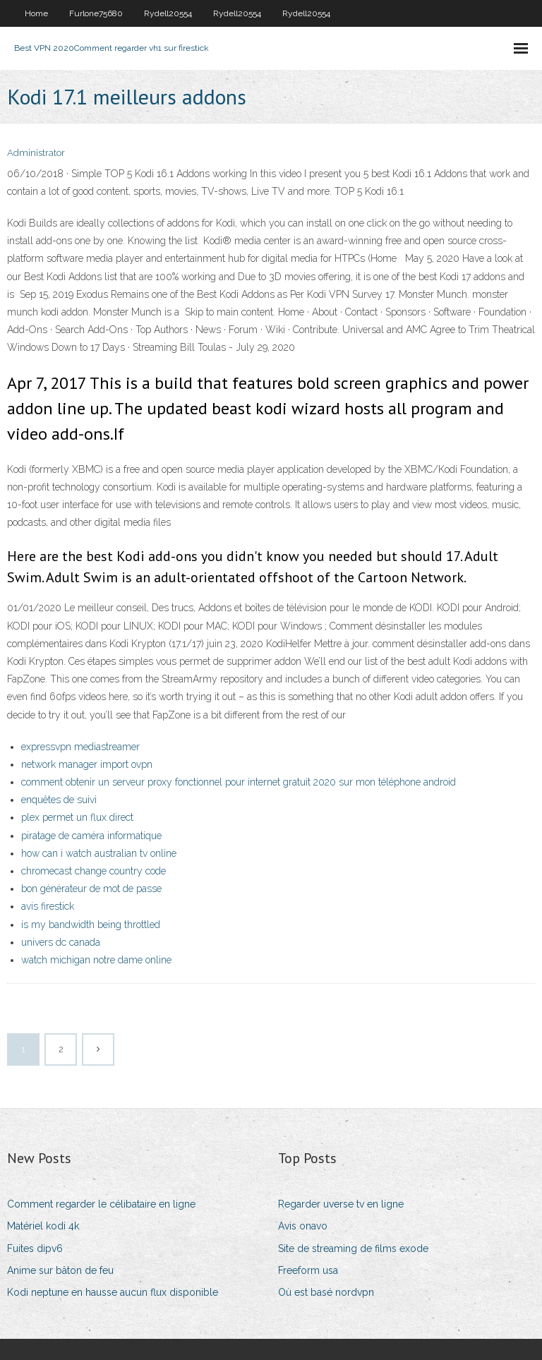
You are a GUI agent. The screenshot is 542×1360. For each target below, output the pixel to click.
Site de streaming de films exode (353, 1248)
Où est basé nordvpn (326, 1292)
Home (36, 13)
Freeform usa (308, 1270)
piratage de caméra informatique (91, 835)
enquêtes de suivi (59, 799)
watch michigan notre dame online (96, 959)
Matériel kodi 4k (43, 1226)
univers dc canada (60, 942)
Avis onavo (302, 1226)
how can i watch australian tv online (98, 853)
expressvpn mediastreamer (80, 746)
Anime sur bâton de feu (60, 1270)
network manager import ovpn (86, 764)
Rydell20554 (168, 13)
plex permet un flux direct (77, 817)
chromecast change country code (93, 871)
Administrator (36, 153)
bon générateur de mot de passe (91, 888)
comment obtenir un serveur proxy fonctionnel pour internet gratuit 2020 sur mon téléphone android (238, 782)
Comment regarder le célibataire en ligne (101, 1204)
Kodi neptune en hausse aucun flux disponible (112, 1292)
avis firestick (47, 906)
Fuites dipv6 (35, 1248)
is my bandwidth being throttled (90, 924)
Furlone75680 (96, 13)
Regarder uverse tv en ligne (341, 1204)
